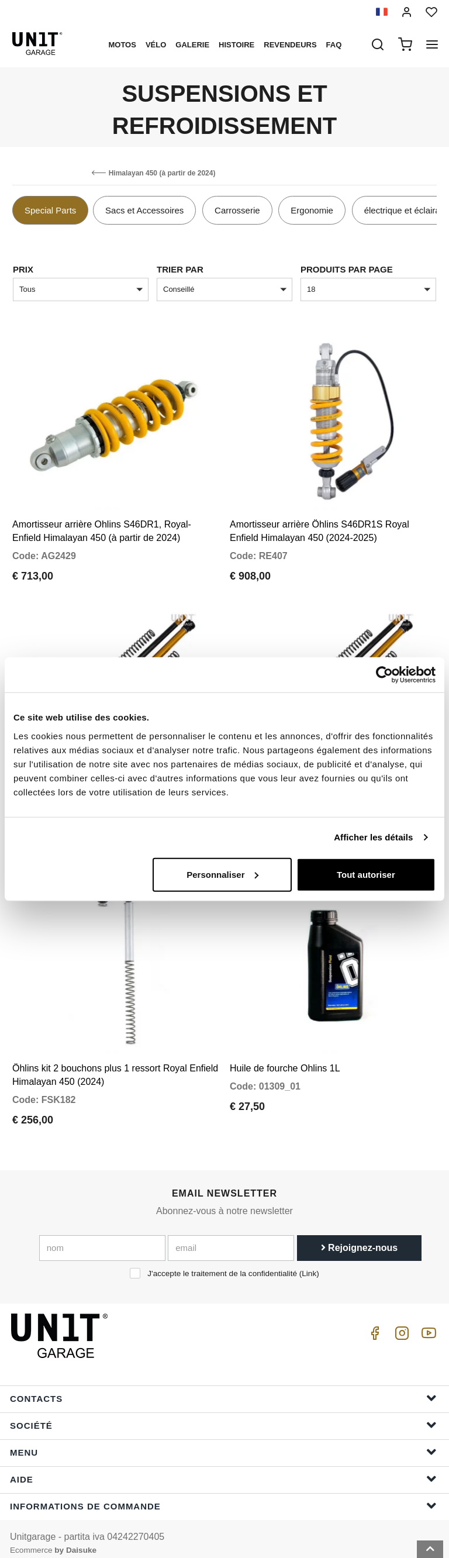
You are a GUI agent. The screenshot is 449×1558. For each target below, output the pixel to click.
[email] (231, 1239)
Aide (223, 1469)
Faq (334, 44)
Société (223, 1415)
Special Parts (50, 210)
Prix (23, 269)
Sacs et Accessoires (144, 210)
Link (309, 1264)
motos (122, 44)
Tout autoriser (366, 874)
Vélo (156, 44)
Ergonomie (312, 210)
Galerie (192, 44)
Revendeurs (290, 44)
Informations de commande (223, 1496)
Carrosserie (237, 210)
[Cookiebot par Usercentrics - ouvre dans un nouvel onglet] (384, 675)
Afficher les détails (373, 837)
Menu (223, 1442)
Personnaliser (222, 874)
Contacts (223, 1388)
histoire (236, 44)
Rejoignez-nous (359, 1238)
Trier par (180, 269)
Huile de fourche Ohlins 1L (285, 1059)
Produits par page (347, 269)
